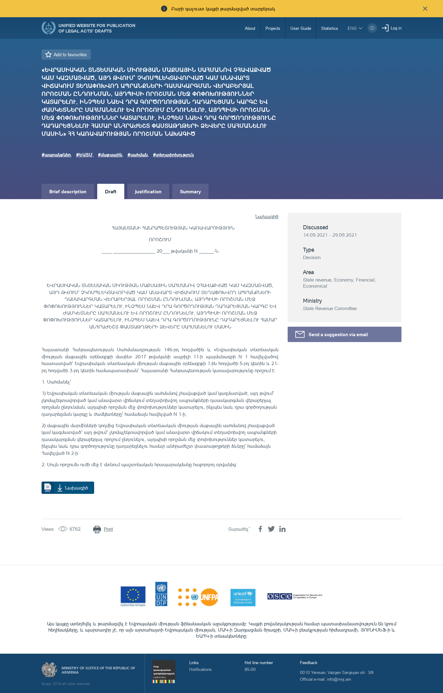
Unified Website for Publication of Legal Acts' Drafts (96, 27)
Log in (396, 27)
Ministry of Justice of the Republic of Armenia (98, 670)
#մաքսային (110, 155)
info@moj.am (339, 679)
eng (352, 28)
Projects (272, 28)
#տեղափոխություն (173, 155)
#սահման (137, 155)
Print (108, 529)
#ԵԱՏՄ (84, 155)
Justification (148, 191)
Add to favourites (70, 54)
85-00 (250, 669)
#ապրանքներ (56, 155)
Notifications (200, 669)
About (250, 28)
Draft (111, 191)
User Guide (300, 28)
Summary (190, 191)
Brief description (67, 191)
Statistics (329, 28)
